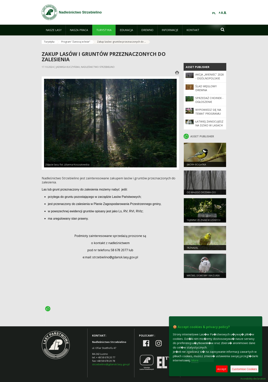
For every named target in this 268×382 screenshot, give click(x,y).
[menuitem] (54, 30)
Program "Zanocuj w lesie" (75, 41)
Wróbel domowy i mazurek (203, 275)
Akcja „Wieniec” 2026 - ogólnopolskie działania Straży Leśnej (209, 80)
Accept (221, 369)
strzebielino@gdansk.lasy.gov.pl (111, 364)
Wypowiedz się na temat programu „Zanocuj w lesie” (208, 113)
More (194, 360)
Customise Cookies (244, 369)
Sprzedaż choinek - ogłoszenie (209, 100)
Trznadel (192, 247)
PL (214, 13)
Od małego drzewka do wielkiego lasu (201, 194)
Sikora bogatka (196, 164)
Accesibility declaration (253, 378)
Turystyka (49, 41)
